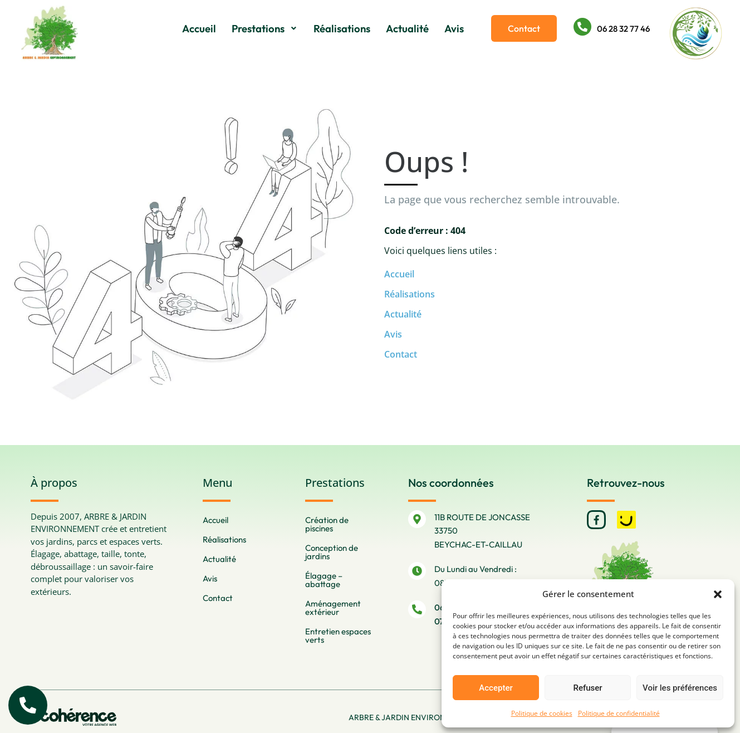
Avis (454, 28)
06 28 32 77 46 (623, 28)
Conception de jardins (331, 552)
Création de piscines (327, 524)
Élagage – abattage (323, 579)
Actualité (407, 28)
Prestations (265, 28)
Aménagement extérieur (333, 607)
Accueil (200, 28)
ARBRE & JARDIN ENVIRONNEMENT (411, 717)
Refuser (587, 688)
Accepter (495, 688)
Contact (400, 354)
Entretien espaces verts (338, 635)
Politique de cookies (541, 713)
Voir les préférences (680, 688)
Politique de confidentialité (619, 713)
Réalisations (341, 28)
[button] (717, 593)
